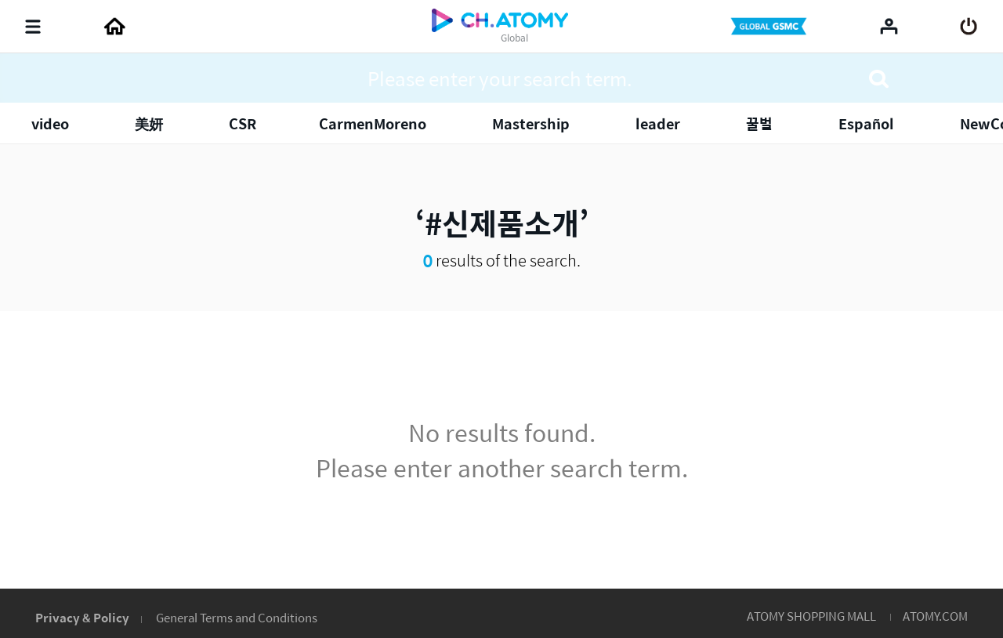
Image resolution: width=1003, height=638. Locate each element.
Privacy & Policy (82, 617)
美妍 (149, 123)
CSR (242, 123)
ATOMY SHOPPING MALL (811, 616)
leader (657, 123)
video (50, 123)
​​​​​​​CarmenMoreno (372, 123)
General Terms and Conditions (236, 617)
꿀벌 (759, 123)
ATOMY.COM (935, 616)
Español (866, 123)
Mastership (531, 123)
